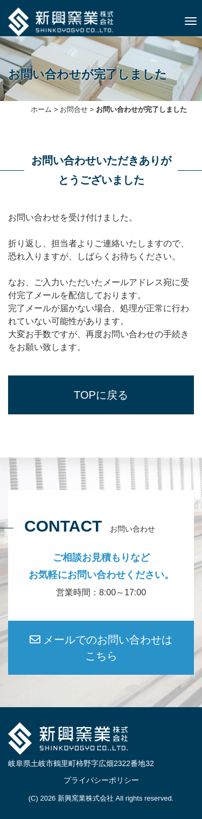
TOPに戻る (101, 395)
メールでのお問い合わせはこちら (101, 648)
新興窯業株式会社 (86, 798)
